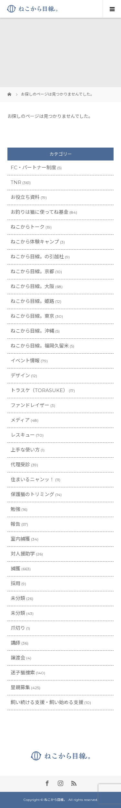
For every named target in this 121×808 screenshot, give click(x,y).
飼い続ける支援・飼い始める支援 (47, 702)
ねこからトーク (28, 227)
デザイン (20, 375)
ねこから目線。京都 (32, 271)
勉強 (15, 509)
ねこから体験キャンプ (35, 242)
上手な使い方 (25, 450)
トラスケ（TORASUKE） (39, 390)
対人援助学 (23, 554)
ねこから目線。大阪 (32, 286)
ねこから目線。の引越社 (37, 257)
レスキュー (23, 435)
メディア (20, 420)
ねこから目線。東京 (32, 316)
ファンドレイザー (30, 405)
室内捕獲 (20, 539)
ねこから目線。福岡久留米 (40, 346)
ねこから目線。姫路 (32, 301)
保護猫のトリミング (32, 494)
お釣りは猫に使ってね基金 (39, 212)
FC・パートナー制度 (33, 167)
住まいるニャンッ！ (32, 479)
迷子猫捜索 (23, 672)
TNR (16, 182)
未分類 (18, 598)
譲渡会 (18, 658)
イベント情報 (25, 360)
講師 (15, 643)
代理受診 (20, 464)
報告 (15, 524)
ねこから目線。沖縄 (32, 331)
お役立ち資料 (25, 197)
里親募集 (20, 687)
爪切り (18, 628)
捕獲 (15, 568)
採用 (15, 583)
